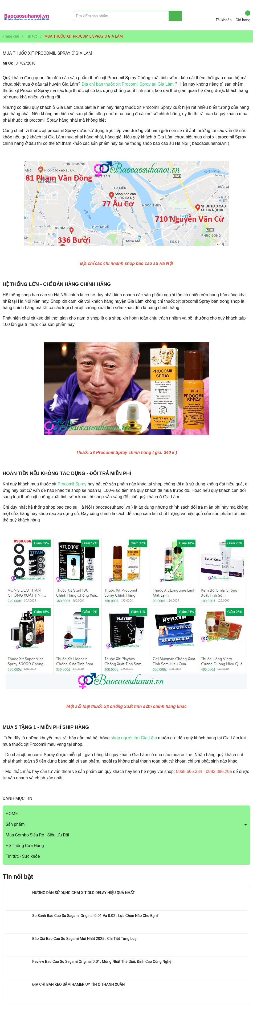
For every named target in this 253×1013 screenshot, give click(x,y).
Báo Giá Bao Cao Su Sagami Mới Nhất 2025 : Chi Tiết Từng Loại (84, 938)
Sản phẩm (15, 824)
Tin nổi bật (18, 876)
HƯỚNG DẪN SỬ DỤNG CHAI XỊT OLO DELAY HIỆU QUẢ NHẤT (83, 893)
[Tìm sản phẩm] (127, 16)
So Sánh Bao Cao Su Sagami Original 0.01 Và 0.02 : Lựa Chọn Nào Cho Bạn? (95, 916)
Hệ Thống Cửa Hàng (25, 845)
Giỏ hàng (243, 16)
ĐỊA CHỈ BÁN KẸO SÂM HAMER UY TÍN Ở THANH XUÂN (78, 984)
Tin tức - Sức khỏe (23, 856)
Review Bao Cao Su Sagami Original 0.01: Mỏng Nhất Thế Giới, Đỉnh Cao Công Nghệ (101, 961)
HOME (12, 813)
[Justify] (175, 16)
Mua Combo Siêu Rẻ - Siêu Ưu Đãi (37, 834)
